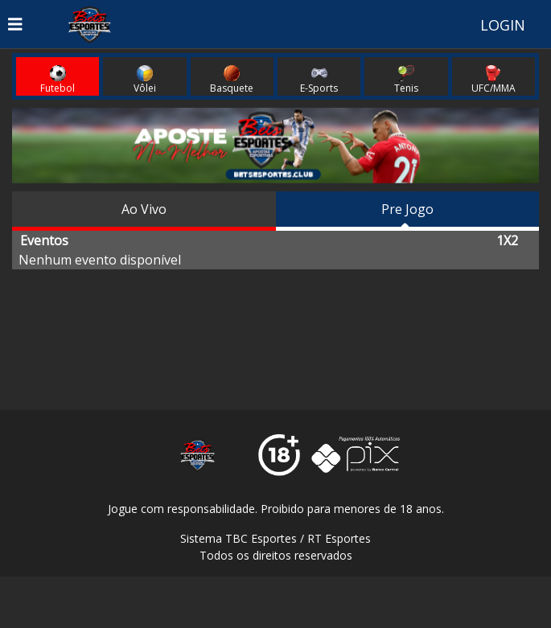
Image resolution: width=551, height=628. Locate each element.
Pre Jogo (407, 209)
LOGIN (502, 25)
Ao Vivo (144, 209)
